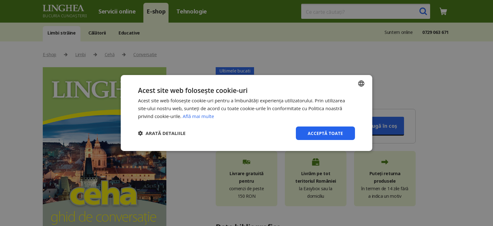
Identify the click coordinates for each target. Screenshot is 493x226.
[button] (162, 133)
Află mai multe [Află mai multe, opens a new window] (198, 116)
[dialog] (246, 113)
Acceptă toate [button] (325, 133)
